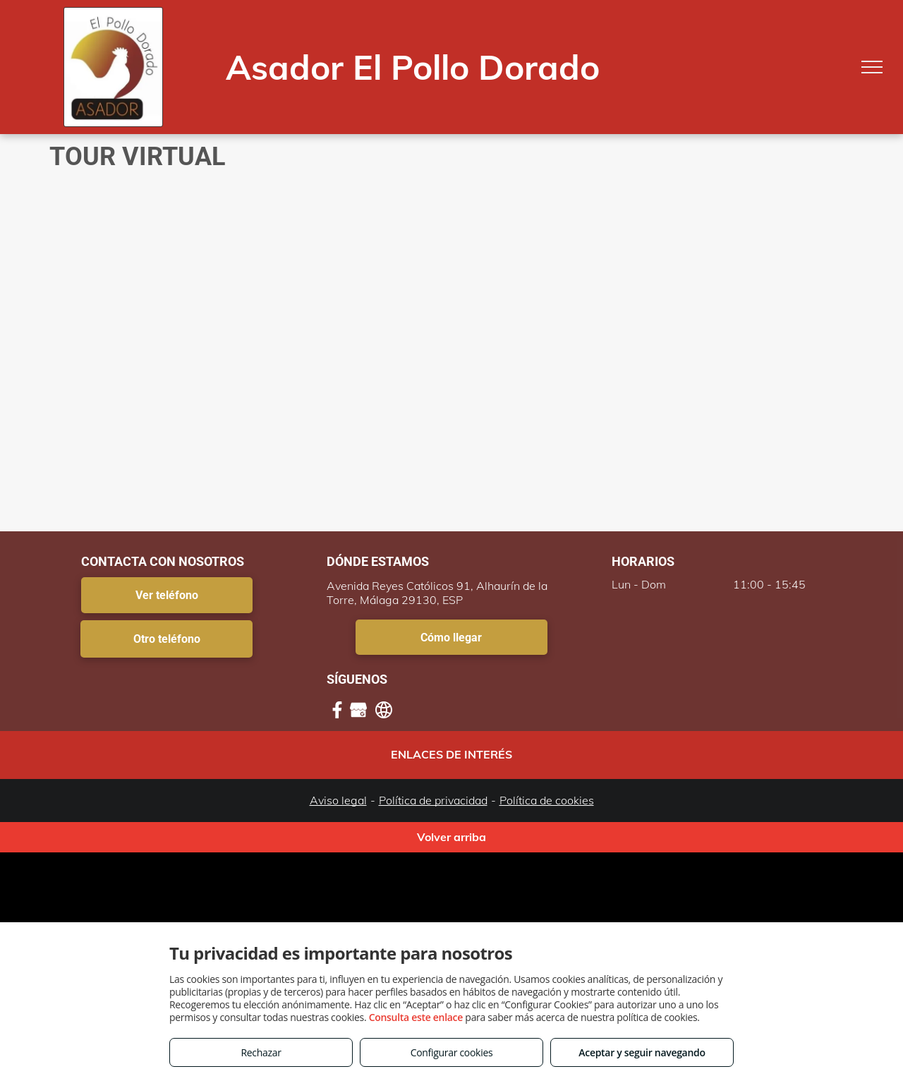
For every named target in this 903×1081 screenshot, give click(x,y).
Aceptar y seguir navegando (641, 1052)
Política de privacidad (433, 800)
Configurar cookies (452, 1052)
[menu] (872, 67)
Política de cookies (546, 800)
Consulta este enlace (416, 1017)
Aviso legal (338, 800)
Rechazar (261, 1052)
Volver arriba (451, 837)
